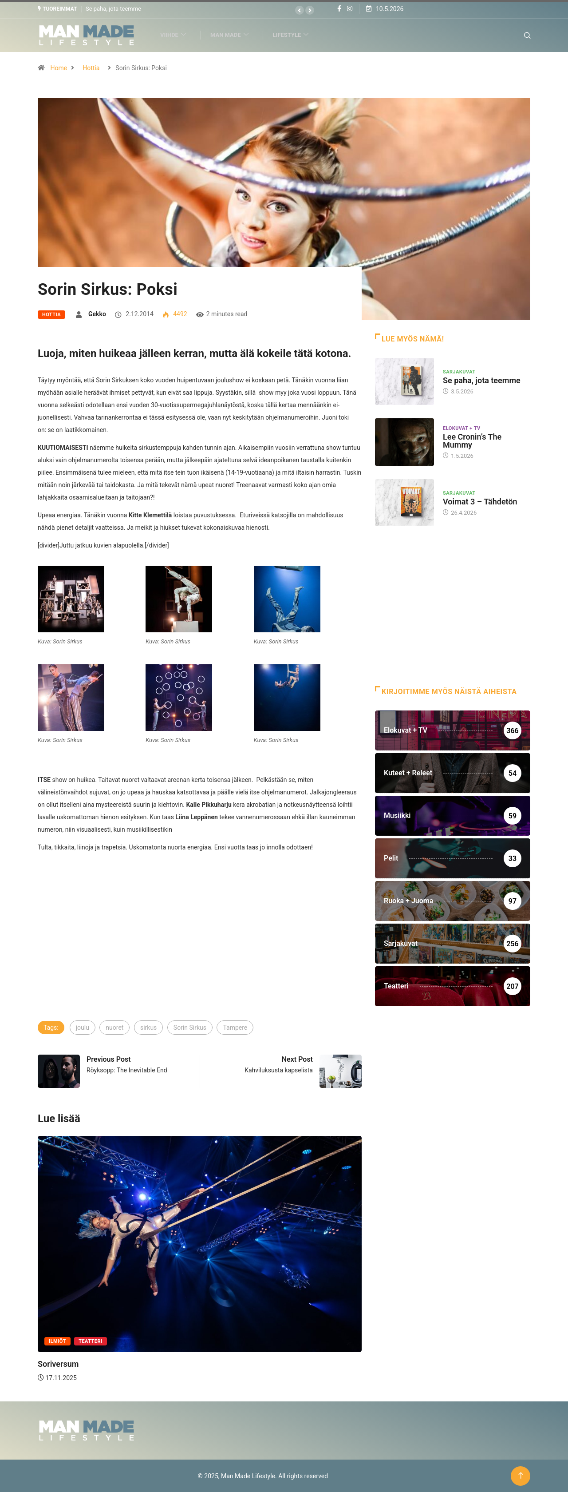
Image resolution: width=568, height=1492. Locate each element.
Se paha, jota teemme (113, 8)
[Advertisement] (200, 953)
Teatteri (90, 1341)
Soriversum (58, 1364)
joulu (82, 1027)
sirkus (148, 1027)
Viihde (177, 35)
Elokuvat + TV (462, 428)
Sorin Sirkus (190, 1027)
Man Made (233, 35)
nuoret (114, 1027)
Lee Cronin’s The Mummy (472, 440)
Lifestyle (295, 35)
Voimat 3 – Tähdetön (480, 501)
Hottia (91, 67)
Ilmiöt (57, 1341)
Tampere (235, 1027)
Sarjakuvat (459, 371)
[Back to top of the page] (520, 1475)
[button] (299, 10)
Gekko (97, 313)
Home (58, 67)
